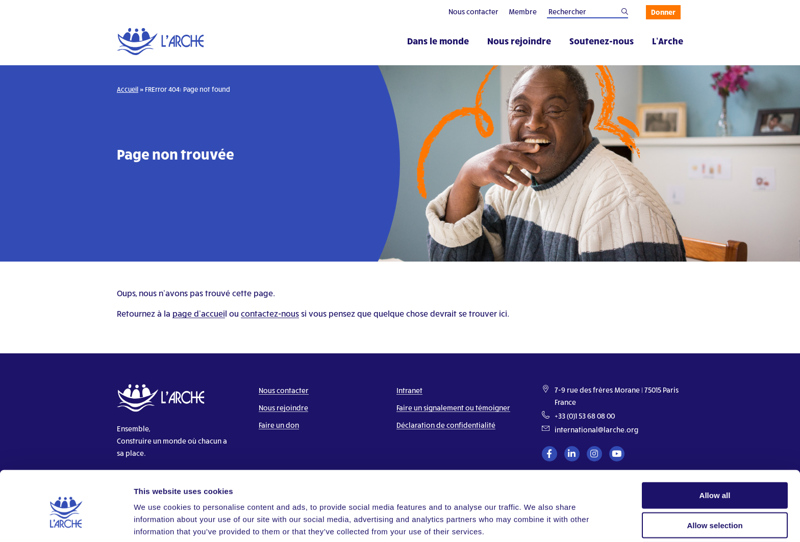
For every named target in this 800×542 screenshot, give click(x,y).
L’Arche (667, 40)
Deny (715, 512)
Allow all (715, 452)
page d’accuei (198, 313)
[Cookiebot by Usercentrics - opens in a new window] (66, 522)
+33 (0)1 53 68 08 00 (585, 415)
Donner (663, 12)
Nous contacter (473, 11)
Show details (535, 522)
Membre (523, 11)
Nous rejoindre (519, 40)
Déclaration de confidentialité (445, 425)
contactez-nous (270, 313)
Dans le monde (438, 40)
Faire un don (279, 425)
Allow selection (714, 482)
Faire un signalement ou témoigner (453, 407)
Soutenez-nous (601, 40)
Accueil (127, 89)
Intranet (409, 390)
